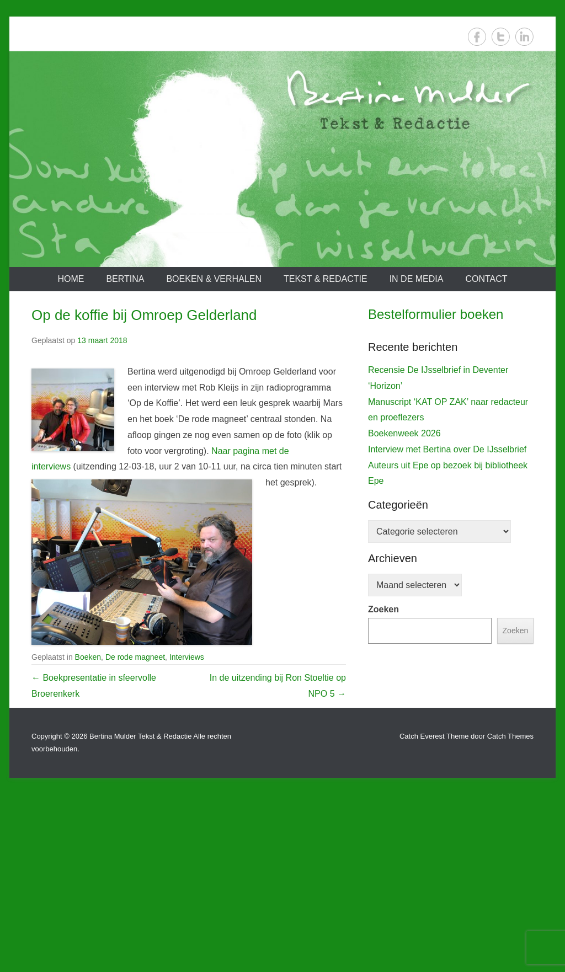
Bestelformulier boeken (435, 314)
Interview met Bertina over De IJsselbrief (447, 670)
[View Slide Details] (451, 442)
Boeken (88, 657)
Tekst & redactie (325, 279)
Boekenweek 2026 (404, 654)
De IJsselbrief (400, 543)
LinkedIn (524, 37)
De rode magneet (135, 657)
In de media (417, 279)
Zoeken (383, 830)
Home (70, 279)
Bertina (125, 279)
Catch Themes (510, 914)
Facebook (477, 37)
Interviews (186, 657)
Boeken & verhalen (214, 279)
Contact (486, 279)
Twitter (501, 37)
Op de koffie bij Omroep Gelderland (144, 315)
